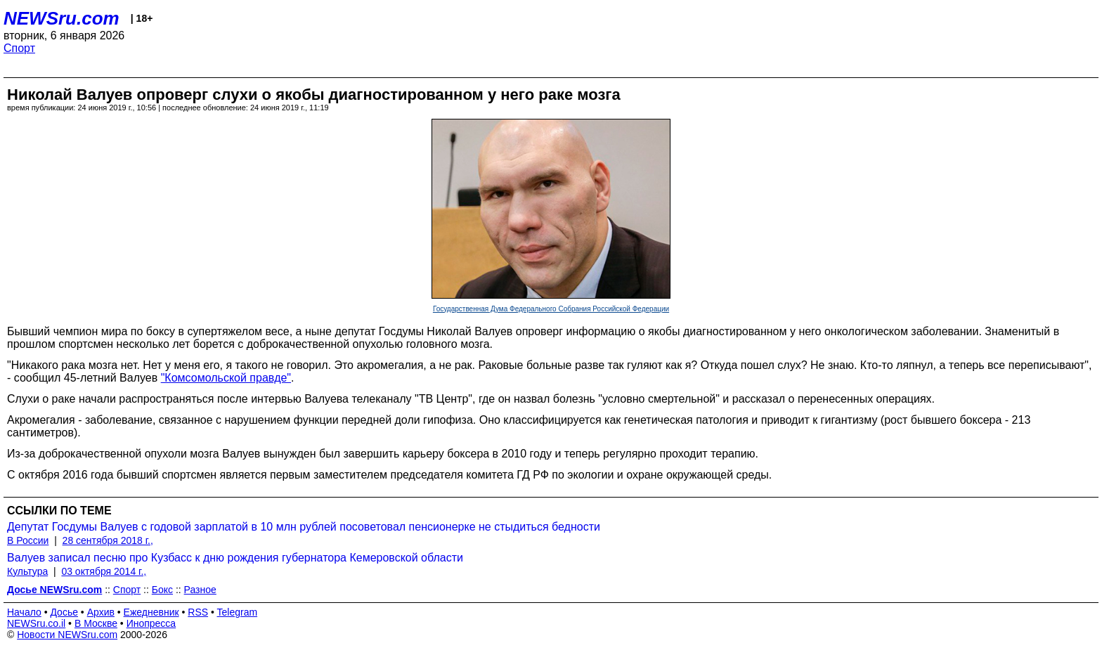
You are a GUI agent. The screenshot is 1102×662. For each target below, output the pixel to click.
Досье (64, 612)
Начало (24, 612)
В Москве (95, 623)
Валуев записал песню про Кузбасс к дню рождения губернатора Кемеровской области (235, 558)
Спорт (19, 48)
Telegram (237, 612)
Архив (101, 612)
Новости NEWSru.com (67, 634)
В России (27, 540)
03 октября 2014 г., (103, 571)
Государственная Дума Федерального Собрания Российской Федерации (551, 309)
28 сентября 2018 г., (108, 540)
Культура (27, 571)
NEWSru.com (61, 18)
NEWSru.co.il (36, 623)
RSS (198, 612)
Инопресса (151, 623)
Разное (200, 589)
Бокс (162, 589)
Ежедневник (151, 612)
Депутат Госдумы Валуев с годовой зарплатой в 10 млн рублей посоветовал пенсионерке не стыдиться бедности (303, 527)
